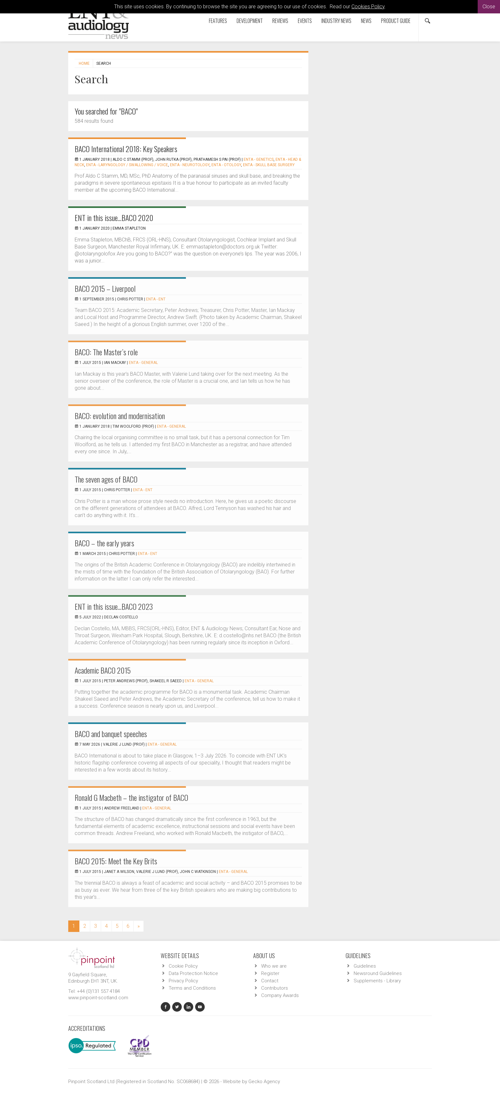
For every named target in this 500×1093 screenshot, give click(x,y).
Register (270, 973)
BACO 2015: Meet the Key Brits (116, 861)
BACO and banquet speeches (111, 733)
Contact (269, 981)
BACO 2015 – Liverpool (105, 288)
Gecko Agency (264, 1081)
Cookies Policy (368, 7)
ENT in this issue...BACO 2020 (114, 217)
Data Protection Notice (193, 973)
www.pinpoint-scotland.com (98, 998)
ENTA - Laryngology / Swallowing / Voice (127, 165)
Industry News (336, 21)
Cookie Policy (183, 966)
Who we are (274, 966)
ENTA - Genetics (259, 159)
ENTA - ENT (155, 299)
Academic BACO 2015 (103, 670)
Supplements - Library (377, 981)
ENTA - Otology (226, 165)
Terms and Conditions (192, 988)
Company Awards (280, 995)
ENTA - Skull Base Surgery (269, 165)
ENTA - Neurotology (190, 165)
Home (84, 63)
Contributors (274, 988)
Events (305, 21)
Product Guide (395, 21)
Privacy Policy (183, 981)
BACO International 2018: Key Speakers (126, 148)
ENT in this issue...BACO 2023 (114, 606)
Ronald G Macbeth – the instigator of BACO (131, 797)
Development (250, 21)
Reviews (280, 21)
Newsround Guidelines (378, 973)
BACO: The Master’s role (106, 352)
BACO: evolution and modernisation (120, 415)
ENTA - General (143, 362)
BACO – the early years (104, 543)
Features (218, 21)
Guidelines (365, 966)
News (366, 21)
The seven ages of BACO (106, 479)
